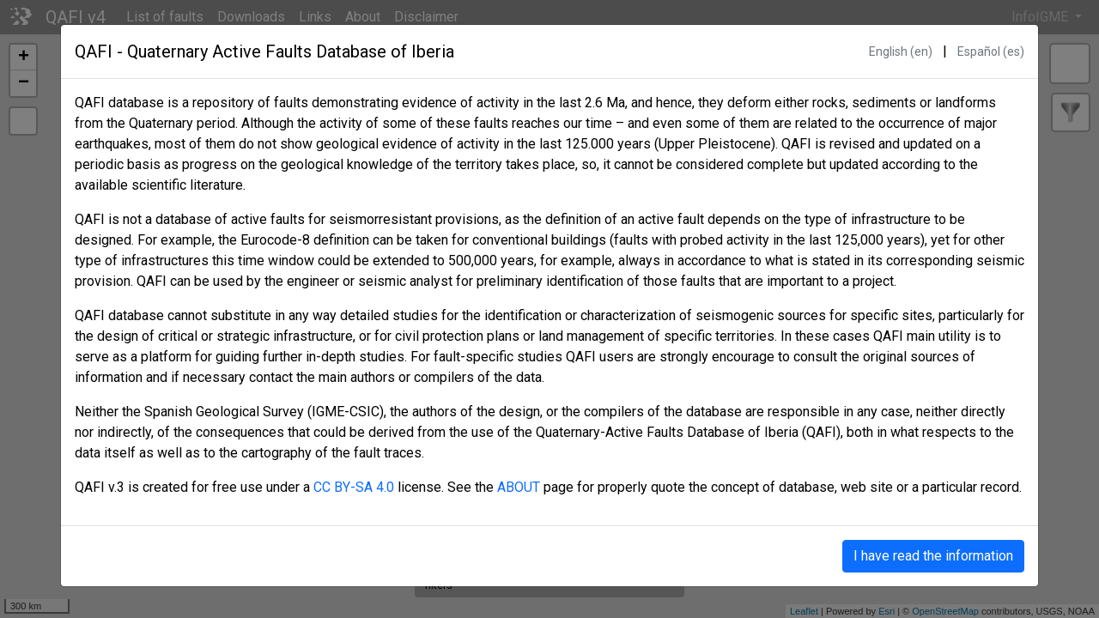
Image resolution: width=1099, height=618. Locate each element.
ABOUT (518, 487)
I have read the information (933, 556)
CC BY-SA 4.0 (353, 487)
